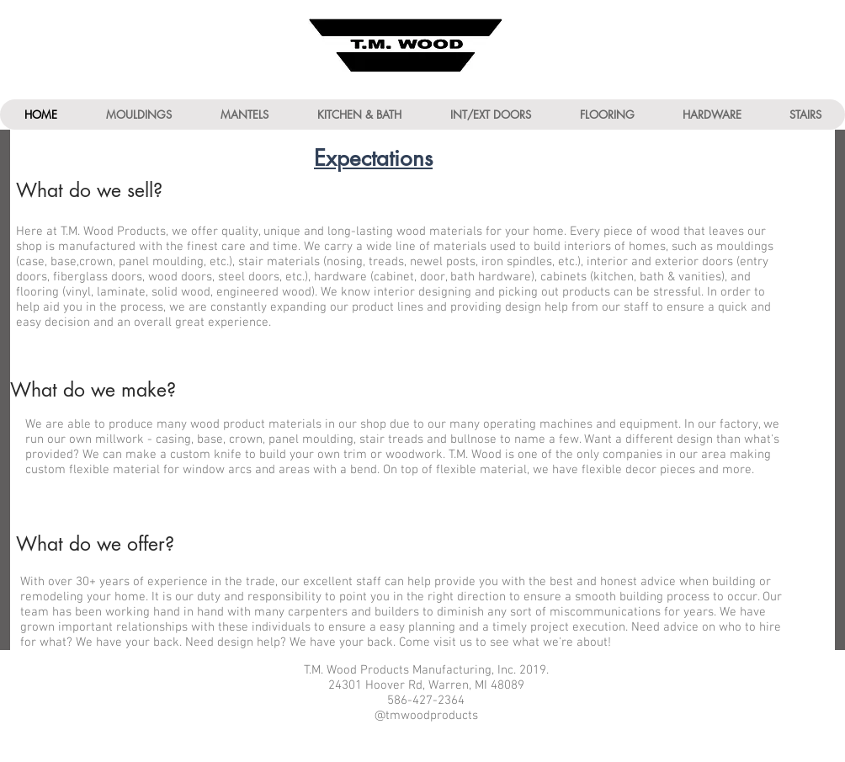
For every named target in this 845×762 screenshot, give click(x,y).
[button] (138, 114)
